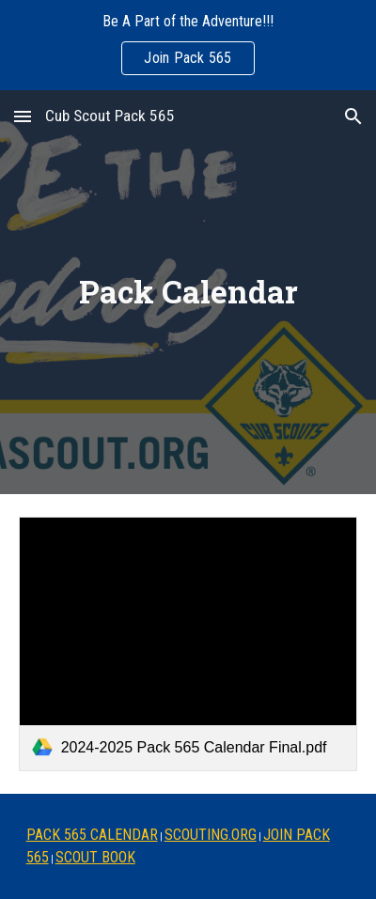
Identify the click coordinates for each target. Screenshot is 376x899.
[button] (22, 116)
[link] (188, 644)
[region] (188, 45)
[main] (188, 292)
